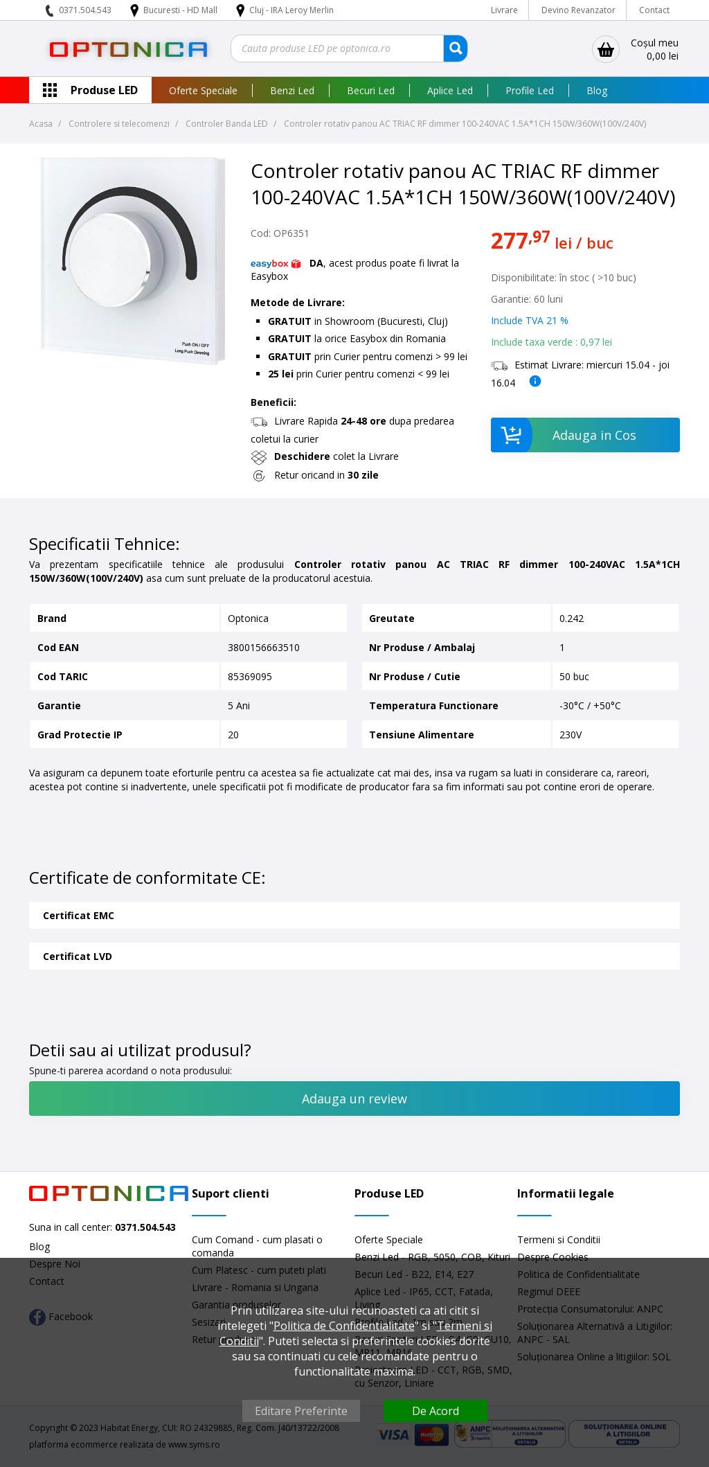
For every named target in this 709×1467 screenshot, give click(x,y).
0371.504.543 (85, 10)
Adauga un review (354, 1098)
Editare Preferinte (301, 1411)
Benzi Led (292, 90)
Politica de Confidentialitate (344, 1325)
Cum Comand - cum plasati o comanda (257, 1246)
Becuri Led (371, 90)
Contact (654, 10)
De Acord (435, 1411)
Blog (596, 90)
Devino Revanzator (578, 10)
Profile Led (529, 90)
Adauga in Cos (563, 435)
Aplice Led (450, 90)
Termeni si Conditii (558, 1239)
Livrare (504, 10)
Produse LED (104, 90)
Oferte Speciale (203, 90)
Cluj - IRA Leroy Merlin (291, 10)
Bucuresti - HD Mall (181, 10)
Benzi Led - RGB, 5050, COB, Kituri (432, 1256)
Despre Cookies (553, 1256)
